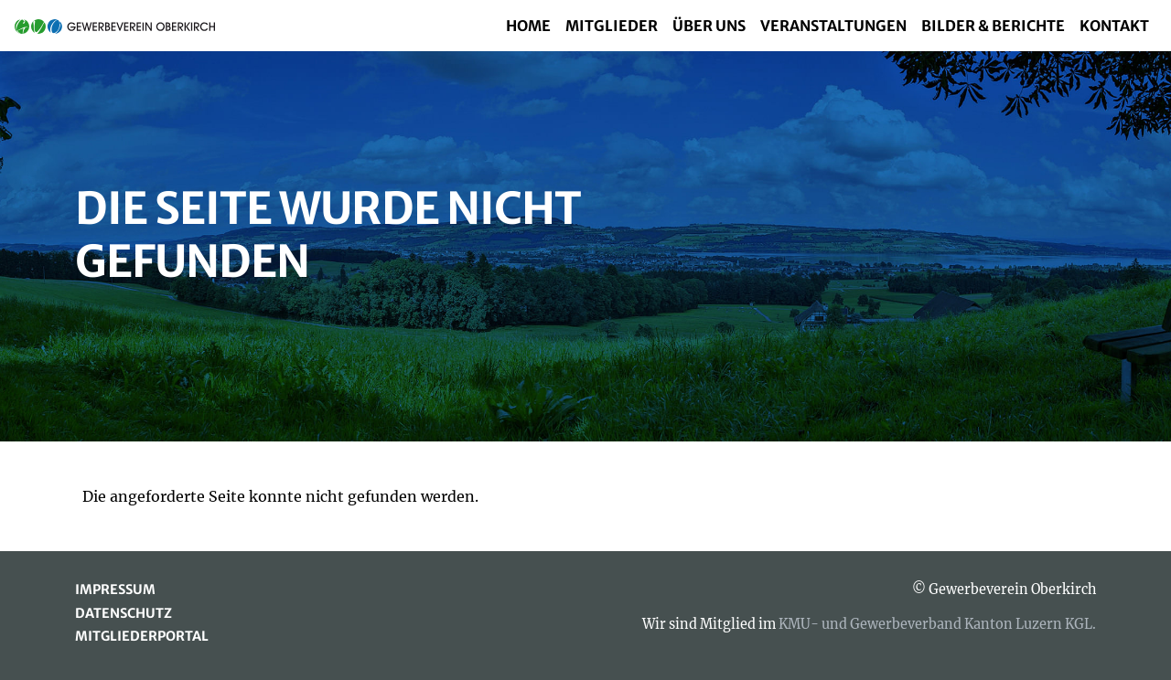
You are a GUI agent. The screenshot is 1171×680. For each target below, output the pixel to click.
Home (528, 25)
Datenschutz (123, 613)
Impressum (115, 589)
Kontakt (1114, 25)
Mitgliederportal (142, 636)
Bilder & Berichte (993, 25)
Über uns (709, 25)
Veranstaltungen (833, 25)
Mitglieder (611, 25)
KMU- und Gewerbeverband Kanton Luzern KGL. (937, 624)
